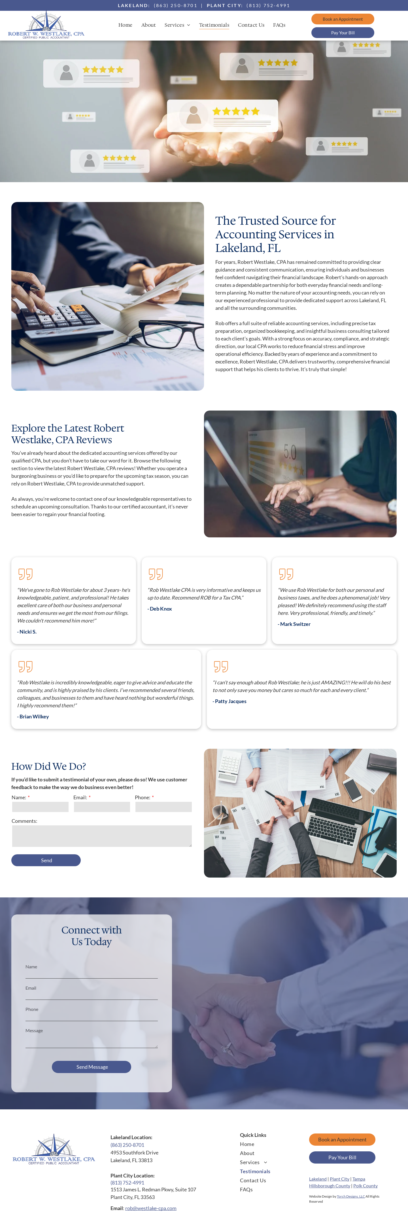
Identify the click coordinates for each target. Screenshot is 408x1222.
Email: (80, 797)
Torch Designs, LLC (351, 1196)
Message (34, 1030)
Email (31, 987)
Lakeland (318, 1178)
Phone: (142, 797)
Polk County (365, 1185)
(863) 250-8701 (175, 5)
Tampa (358, 1178)
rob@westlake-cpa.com (151, 1208)
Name (31, 966)
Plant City (339, 1178)
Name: (19, 797)
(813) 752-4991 (268, 5)
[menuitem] (127, 24)
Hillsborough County (329, 1185)
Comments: (24, 821)
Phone (32, 1009)
